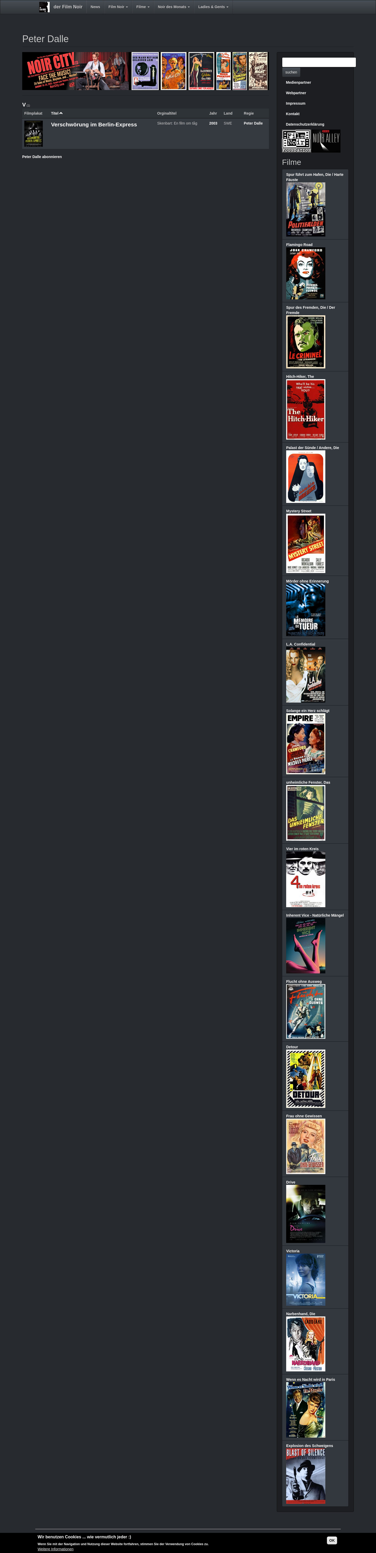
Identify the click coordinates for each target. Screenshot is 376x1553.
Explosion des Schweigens (309, 1446)
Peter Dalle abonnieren (42, 157)
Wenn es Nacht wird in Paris (310, 1379)
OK (332, 1540)
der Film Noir (68, 6)
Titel (57, 113)
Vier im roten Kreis (302, 849)
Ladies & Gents (213, 7)
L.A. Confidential (300, 644)
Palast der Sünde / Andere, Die (312, 448)
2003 (213, 123)
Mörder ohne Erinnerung (307, 581)
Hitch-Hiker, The (300, 376)
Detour (292, 1047)
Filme (142, 7)
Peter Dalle (253, 123)
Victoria (292, 1251)
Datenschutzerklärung (305, 124)
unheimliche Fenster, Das (308, 782)
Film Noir (118, 7)
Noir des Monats (174, 7)
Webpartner (296, 93)
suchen (291, 72)
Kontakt (292, 114)
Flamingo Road (299, 245)
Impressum (296, 103)
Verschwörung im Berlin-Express (94, 124)
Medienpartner (298, 82)
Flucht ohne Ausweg (304, 981)
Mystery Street (299, 511)
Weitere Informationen (55, 1549)
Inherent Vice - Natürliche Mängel (315, 915)
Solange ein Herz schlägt (308, 711)
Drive (290, 1182)
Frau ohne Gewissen (304, 1116)
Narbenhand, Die (300, 1314)
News (95, 7)
